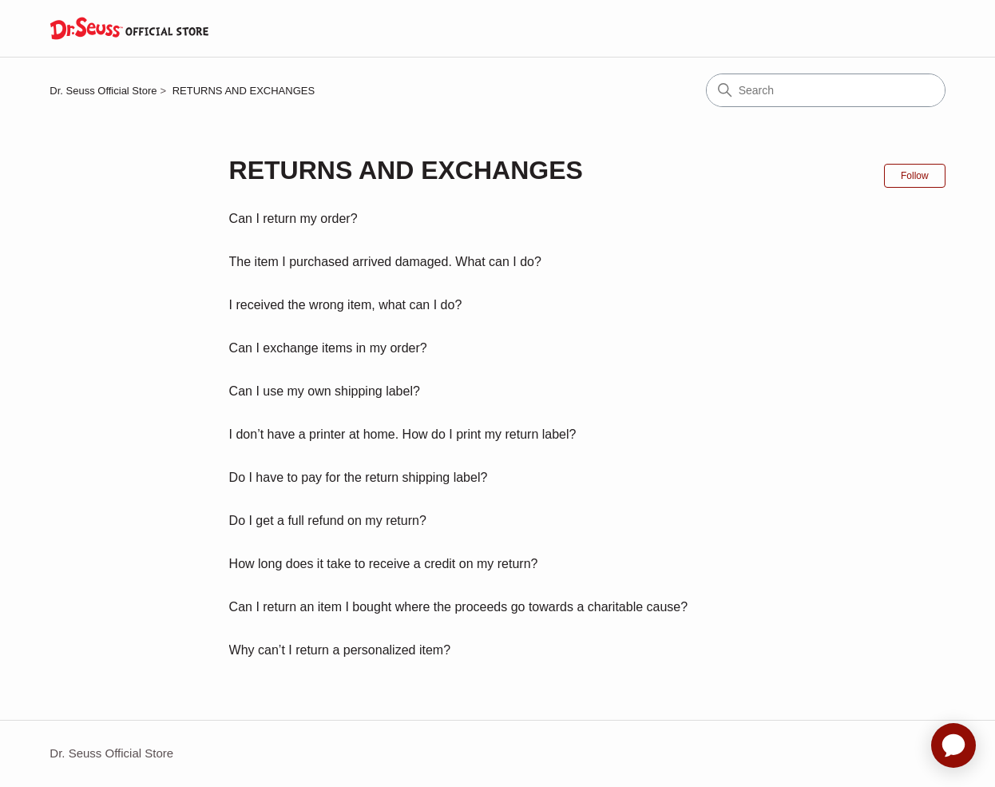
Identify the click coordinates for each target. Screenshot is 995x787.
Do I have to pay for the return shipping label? (358, 477)
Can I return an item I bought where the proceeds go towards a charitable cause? (458, 607)
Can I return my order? (293, 218)
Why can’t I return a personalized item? (339, 650)
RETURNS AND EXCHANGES (243, 91)
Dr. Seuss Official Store (103, 91)
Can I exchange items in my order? (328, 348)
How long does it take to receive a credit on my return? (383, 563)
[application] (953, 745)
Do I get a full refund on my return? (327, 520)
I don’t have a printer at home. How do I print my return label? (403, 434)
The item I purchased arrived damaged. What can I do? (385, 261)
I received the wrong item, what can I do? (345, 305)
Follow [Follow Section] (915, 175)
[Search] (826, 90)
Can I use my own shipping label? (324, 391)
